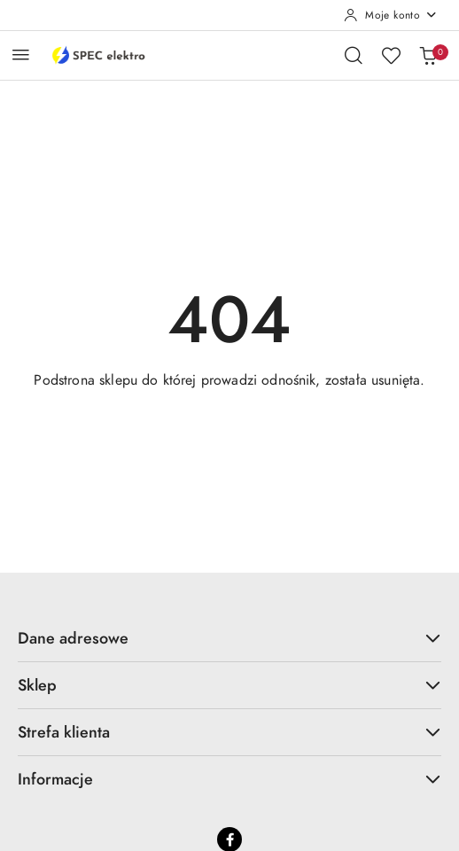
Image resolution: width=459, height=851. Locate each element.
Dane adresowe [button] (229, 638)
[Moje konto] (391, 15)
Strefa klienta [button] (229, 732)
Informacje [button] (229, 779)
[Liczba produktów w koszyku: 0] (428, 55)
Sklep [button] (229, 685)
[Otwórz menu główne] (21, 54)
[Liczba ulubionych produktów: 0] (391, 55)
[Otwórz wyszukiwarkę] (353, 55)
